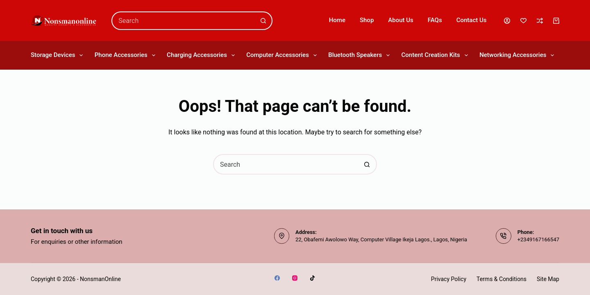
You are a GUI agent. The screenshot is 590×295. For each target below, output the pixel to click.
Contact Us (471, 20)
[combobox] (183, 20)
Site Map (548, 279)
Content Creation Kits (435, 55)
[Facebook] (277, 278)
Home (337, 20)
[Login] (507, 21)
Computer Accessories (282, 55)
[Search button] (263, 20)
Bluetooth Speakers (359, 55)
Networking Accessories (517, 55)
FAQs (435, 20)
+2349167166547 (538, 239)
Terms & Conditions (501, 279)
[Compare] (540, 21)
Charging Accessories (201, 55)
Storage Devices (57, 55)
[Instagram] (294, 278)
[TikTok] (312, 278)
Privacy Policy (448, 279)
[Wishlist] (523, 21)
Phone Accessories (126, 55)
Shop (367, 20)
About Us (400, 20)
